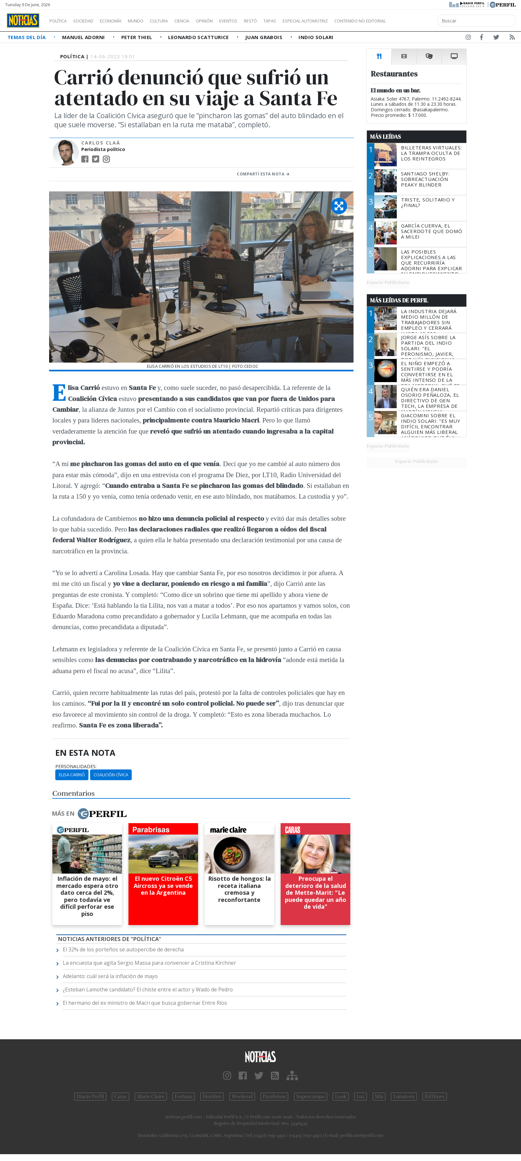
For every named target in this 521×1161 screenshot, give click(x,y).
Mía (379, 1096)
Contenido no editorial (415, 21)
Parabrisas (274, 1096)
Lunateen (403, 1096)
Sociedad (90, 21)
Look (340, 1096)
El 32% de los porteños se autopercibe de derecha (123, 949)
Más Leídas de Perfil (399, 300)
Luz (360, 1096)
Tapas (306, 21)
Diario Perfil (90, 1096)
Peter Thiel (137, 37)
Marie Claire (151, 1096)
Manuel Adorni (84, 37)
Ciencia (204, 21)
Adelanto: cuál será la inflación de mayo (110, 976)
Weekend (242, 1096)
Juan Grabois (264, 37)
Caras (120, 1096)
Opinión (231, 21)
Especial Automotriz (349, 21)
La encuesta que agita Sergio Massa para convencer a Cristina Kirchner (149, 962)
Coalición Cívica (111, 775)
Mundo (150, 21)
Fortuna (184, 1096)
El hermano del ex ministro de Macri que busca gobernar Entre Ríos (145, 1002)
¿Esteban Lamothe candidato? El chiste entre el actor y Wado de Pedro (148, 989)
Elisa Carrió (72, 775)
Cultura (178, 21)
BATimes (435, 1096)
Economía (122, 21)
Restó (285, 21)
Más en (89, 813)
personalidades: (76, 766)
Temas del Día (27, 37)
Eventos (259, 21)
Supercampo (310, 1096)
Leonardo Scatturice (199, 37)
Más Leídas (385, 137)
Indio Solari (316, 37)
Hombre (212, 1096)
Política (60, 21)
